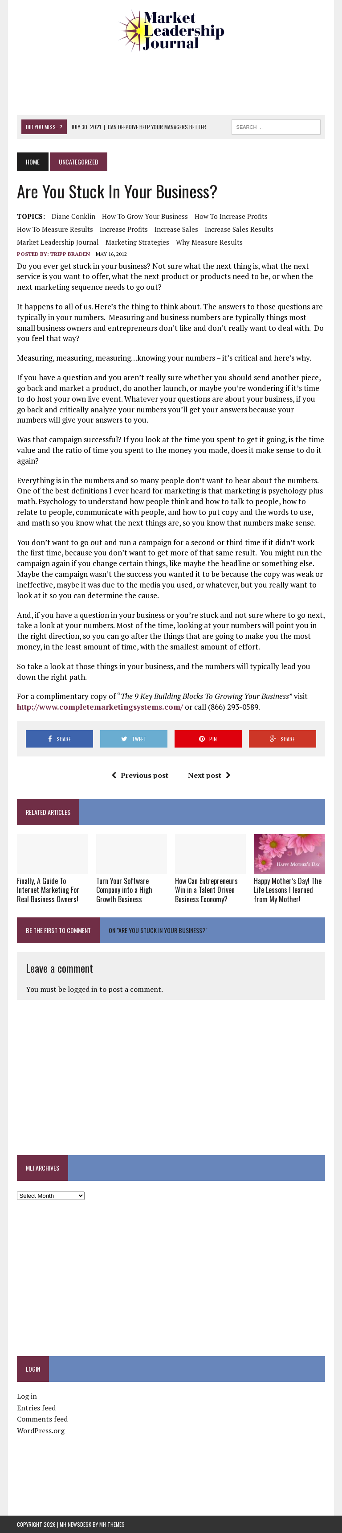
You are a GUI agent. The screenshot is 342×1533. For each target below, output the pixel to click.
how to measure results (55, 229)
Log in (27, 1396)
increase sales (176, 229)
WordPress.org (41, 1430)
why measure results (209, 242)
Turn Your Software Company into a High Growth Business (124, 890)
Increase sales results (239, 229)
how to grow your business (145, 216)
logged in (83, 989)
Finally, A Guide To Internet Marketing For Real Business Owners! (48, 890)
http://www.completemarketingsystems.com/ (100, 707)
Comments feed (42, 1419)
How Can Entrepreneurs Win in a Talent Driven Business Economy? (206, 890)
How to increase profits (231, 216)
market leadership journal (58, 242)
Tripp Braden (70, 254)
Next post (209, 775)
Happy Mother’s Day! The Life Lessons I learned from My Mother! (288, 890)
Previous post (139, 775)
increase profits (124, 229)
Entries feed (36, 1408)
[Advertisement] (179, 82)
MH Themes (112, 1524)
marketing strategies (137, 242)
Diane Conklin (73, 216)
